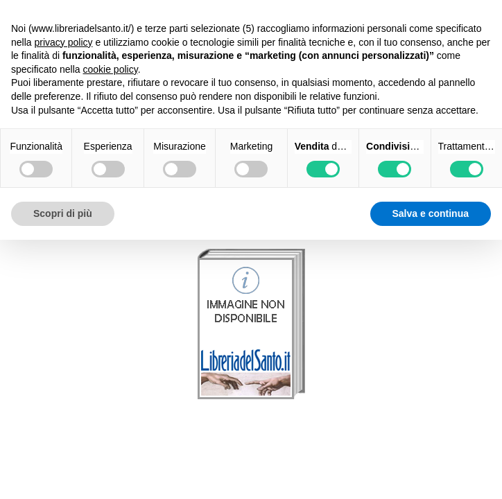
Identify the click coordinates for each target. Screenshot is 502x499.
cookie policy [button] (110, 69)
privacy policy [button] (63, 42)
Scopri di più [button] (62, 213)
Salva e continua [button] (430, 213)
